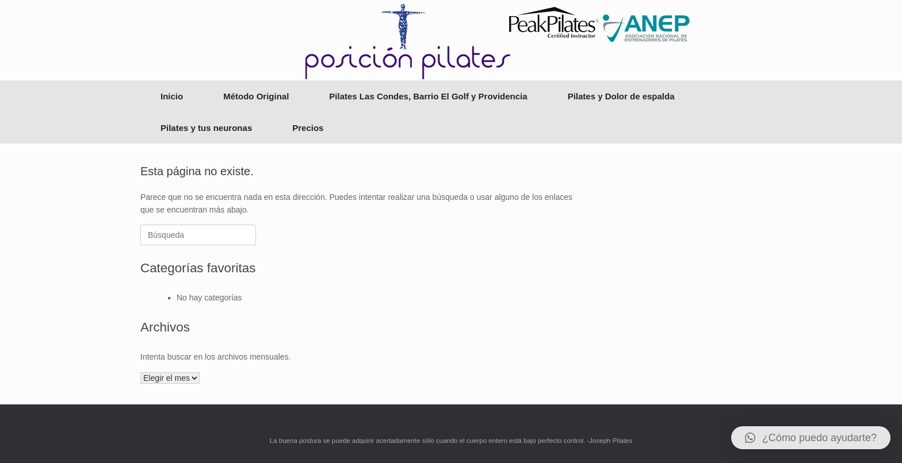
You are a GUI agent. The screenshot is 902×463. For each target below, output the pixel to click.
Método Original (256, 96)
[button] (810, 437)
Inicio (171, 96)
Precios (307, 128)
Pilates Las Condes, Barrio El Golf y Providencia (428, 96)
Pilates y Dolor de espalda (621, 96)
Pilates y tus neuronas (206, 128)
